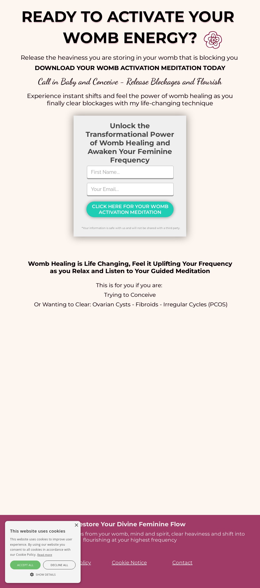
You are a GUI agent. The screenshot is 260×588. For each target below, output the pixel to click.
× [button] (76, 525)
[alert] (43, 552)
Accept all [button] (25, 565)
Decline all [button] (59, 565)
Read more (44, 555)
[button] (43, 574)
